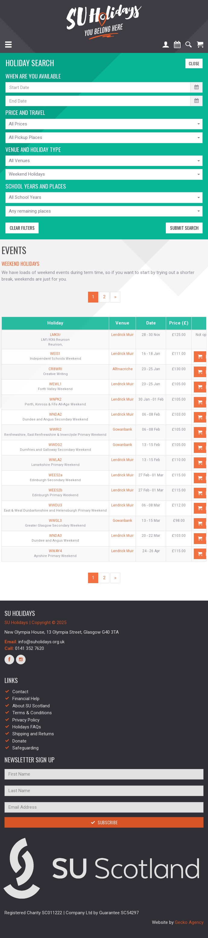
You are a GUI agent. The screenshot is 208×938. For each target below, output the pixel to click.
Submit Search (182, 227)
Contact (20, 691)
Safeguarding (25, 748)
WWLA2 (55, 460)
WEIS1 (55, 354)
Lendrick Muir (122, 335)
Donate (19, 741)
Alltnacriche (122, 369)
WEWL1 (55, 384)
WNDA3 (55, 536)
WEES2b (55, 490)
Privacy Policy (25, 720)
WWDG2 (55, 445)
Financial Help (25, 698)
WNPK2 (55, 399)
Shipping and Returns (33, 734)
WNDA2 (55, 414)
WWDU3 (55, 505)
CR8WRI (55, 369)
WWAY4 (55, 551)
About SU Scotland (31, 706)
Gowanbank (122, 429)
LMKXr (55, 335)
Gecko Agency (189, 922)
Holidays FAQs (26, 727)
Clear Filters (20, 227)
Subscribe (104, 822)
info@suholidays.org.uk (41, 641)
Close (192, 63)
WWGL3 (55, 520)
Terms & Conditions (32, 712)
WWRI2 (55, 429)
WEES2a (55, 475)
